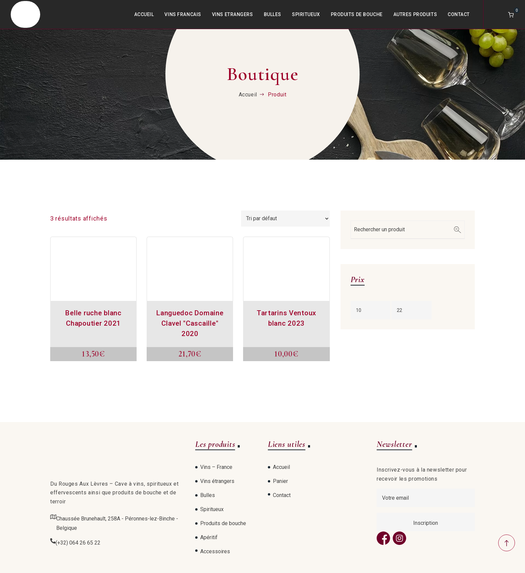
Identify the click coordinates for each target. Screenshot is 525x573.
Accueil (144, 14)
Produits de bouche (357, 14)
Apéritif (209, 537)
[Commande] (285, 219)
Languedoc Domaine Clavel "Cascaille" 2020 (189, 323)
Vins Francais (182, 14)
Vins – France (216, 467)
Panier (280, 481)
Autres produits (415, 14)
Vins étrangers (217, 481)
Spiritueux (306, 14)
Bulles (272, 14)
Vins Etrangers (232, 14)
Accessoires (215, 551)
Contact (459, 14)
